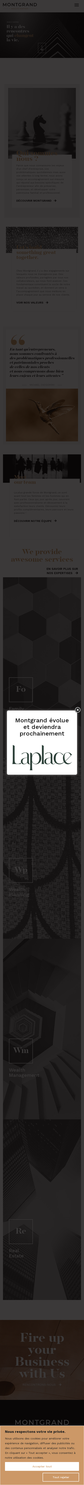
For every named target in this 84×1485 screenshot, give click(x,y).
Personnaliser (21, 1477)
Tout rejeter (61, 1477)
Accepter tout (42, 1466)
